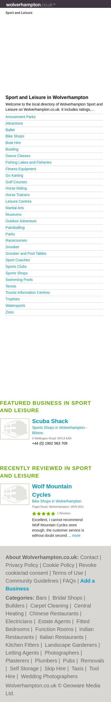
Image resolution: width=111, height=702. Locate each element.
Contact (89, 557)
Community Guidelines (32, 581)
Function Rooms (55, 629)
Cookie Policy (58, 565)
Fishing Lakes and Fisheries (28, 162)
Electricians (20, 621)
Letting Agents (23, 653)
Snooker (12, 247)
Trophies (13, 299)
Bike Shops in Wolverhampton (56, 501)
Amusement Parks (21, 117)
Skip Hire (55, 668)
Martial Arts (15, 208)
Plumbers (47, 661)
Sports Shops (17, 273)
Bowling (12, 149)
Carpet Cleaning (50, 606)
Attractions (14, 123)
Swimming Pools (19, 280)
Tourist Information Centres (28, 292)
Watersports (15, 305)
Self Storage (25, 668)
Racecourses (16, 240)
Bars (42, 598)
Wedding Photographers (49, 676)
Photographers (63, 653)
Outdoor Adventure (21, 221)
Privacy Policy (22, 565)
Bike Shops (15, 136)
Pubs (69, 661)
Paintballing (15, 227)
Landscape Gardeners (71, 645)
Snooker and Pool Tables (26, 253)
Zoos (10, 312)
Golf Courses (16, 182)
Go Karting (14, 175)
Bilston (37, 433)
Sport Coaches (18, 260)
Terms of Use (67, 573)
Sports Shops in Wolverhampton (59, 427)
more (76, 535)
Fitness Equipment (21, 169)
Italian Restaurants (62, 637)
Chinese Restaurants (54, 613)
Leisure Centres (19, 201)
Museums (14, 214)
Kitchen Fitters (23, 645)
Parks (10, 234)
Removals (92, 661)
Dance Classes (18, 156)
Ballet (10, 130)
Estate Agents (55, 621)
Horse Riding (16, 188)
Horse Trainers (18, 195)
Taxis (78, 668)
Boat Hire (13, 143)
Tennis (11, 286)
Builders (16, 606)
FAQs (69, 581)
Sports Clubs (16, 266)
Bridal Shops (68, 598)
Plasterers (18, 661)
